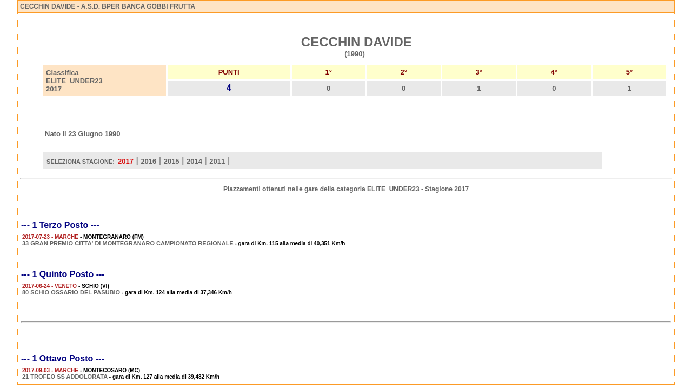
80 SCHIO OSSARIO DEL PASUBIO (71, 292)
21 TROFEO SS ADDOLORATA (65, 376)
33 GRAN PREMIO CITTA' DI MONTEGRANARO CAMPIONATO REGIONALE (128, 243)
